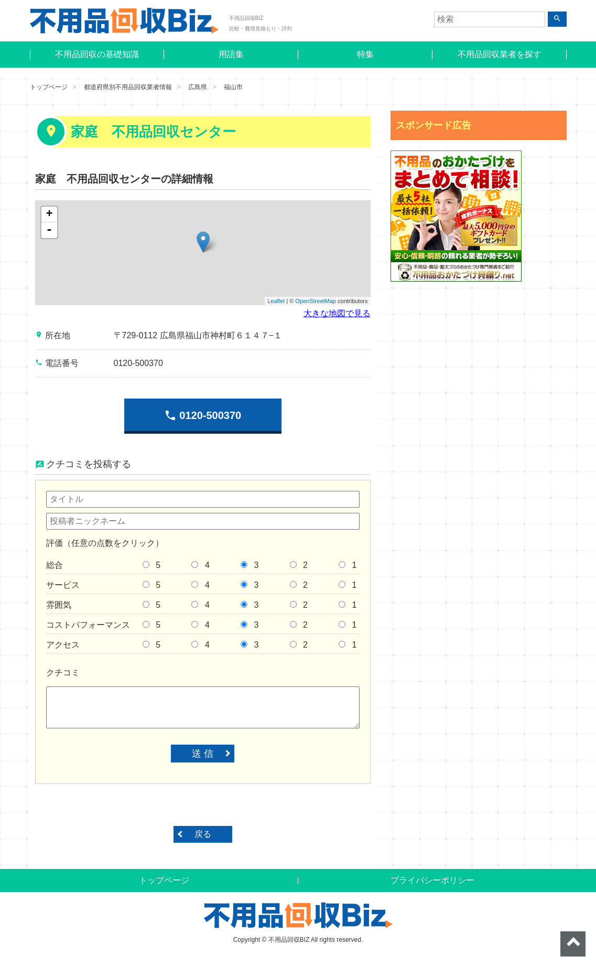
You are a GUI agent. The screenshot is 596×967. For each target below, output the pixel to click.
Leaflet (276, 301)
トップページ (49, 87)
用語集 (231, 54)
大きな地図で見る (337, 313)
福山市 (233, 87)
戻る (202, 834)
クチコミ (63, 672)
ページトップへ (573, 944)
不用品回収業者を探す (499, 54)
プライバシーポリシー (432, 880)
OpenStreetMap (315, 301)
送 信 (202, 753)
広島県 (197, 87)
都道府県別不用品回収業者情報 (128, 87)
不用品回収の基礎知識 (97, 54)
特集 (365, 54)
